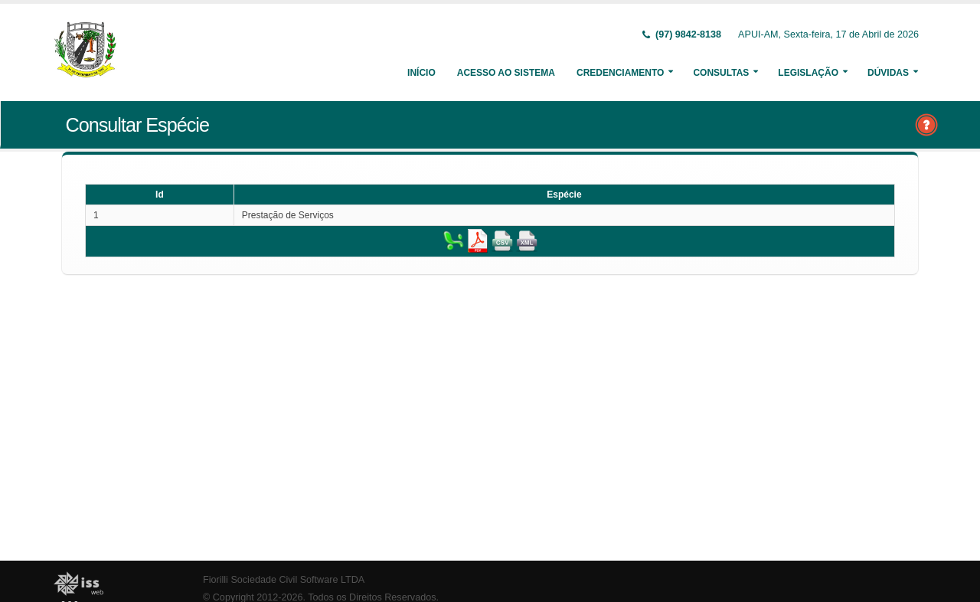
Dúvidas (888, 72)
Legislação (808, 72)
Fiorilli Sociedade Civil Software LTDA (283, 579)
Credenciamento (620, 72)
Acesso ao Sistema (506, 72)
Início (421, 72)
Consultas (721, 72)
